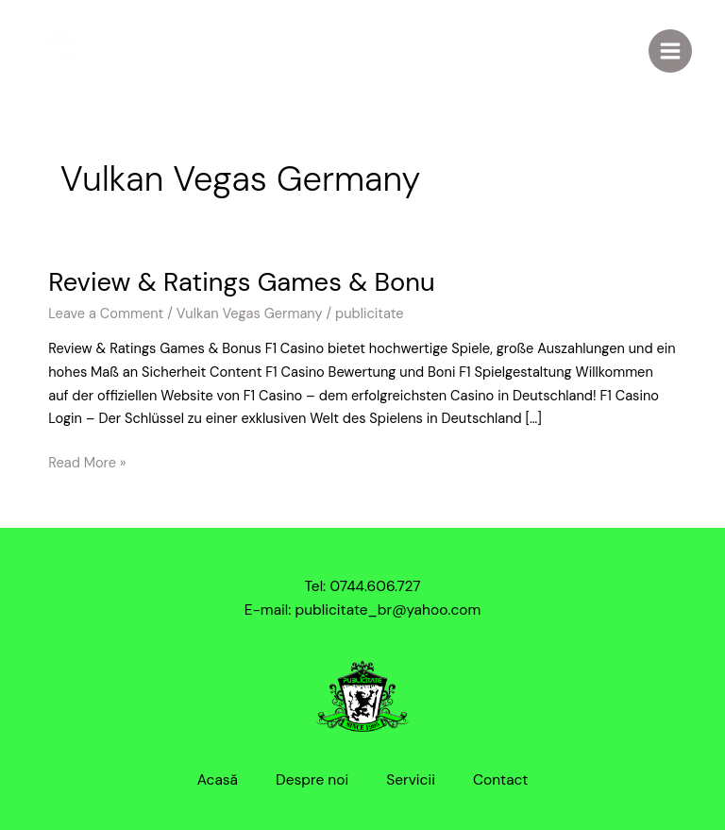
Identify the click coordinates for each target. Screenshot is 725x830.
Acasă (217, 780)
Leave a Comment (105, 314)
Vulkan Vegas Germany (250, 314)
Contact (500, 780)
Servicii (410, 780)
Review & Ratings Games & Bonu (241, 281)
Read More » (87, 462)
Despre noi (312, 780)
